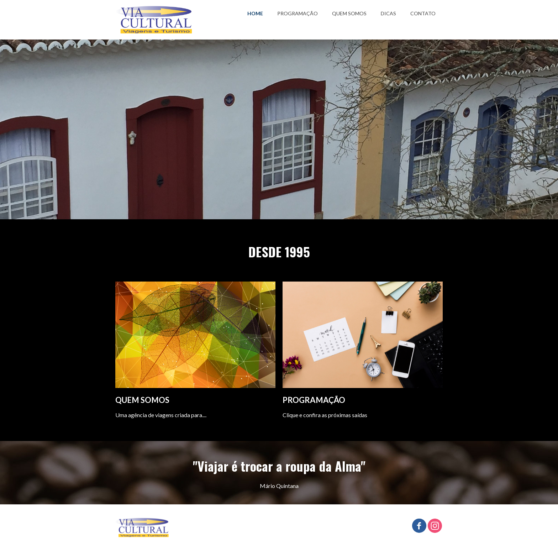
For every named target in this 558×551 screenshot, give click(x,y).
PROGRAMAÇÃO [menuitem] (297, 13)
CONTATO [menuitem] (423, 13)
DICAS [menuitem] (388, 13)
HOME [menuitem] (255, 13)
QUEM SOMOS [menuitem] (349, 13)
